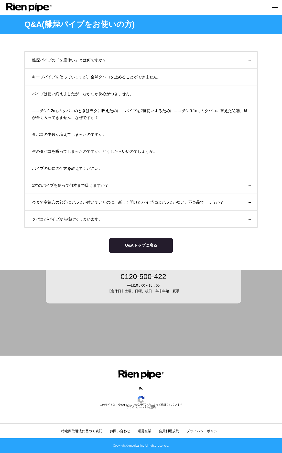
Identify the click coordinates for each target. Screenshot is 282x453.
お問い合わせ (120, 431)
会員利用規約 (169, 431)
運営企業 (144, 431)
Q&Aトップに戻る (141, 245)
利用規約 (150, 407)
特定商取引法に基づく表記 (81, 431)
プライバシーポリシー (203, 431)
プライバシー (134, 407)
